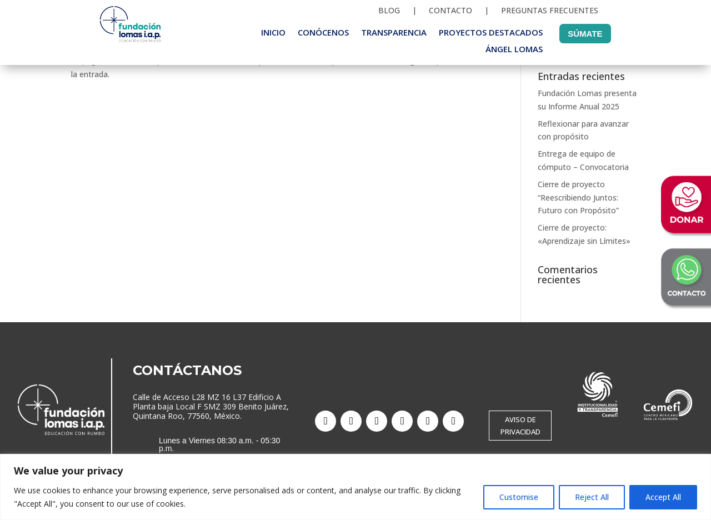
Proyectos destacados (491, 33)
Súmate (585, 33)
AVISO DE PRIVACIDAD (520, 425)
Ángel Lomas (514, 49)
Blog (389, 11)
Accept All (663, 497)
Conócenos (323, 33)
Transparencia (394, 33)
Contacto (450, 11)
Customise (518, 497)
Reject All (592, 497)
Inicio (273, 33)
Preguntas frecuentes (549, 11)
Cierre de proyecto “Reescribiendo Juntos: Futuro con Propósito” (578, 197)
